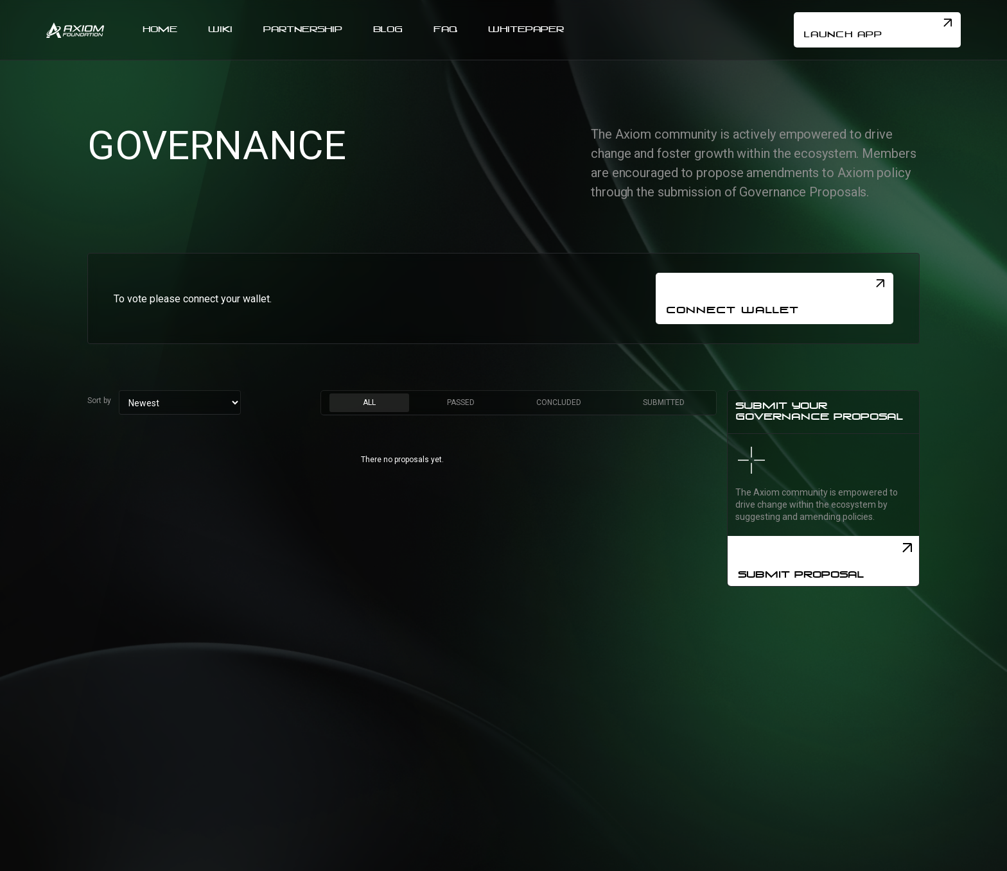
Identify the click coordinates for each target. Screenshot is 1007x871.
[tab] (369, 402)
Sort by (99, 400)
